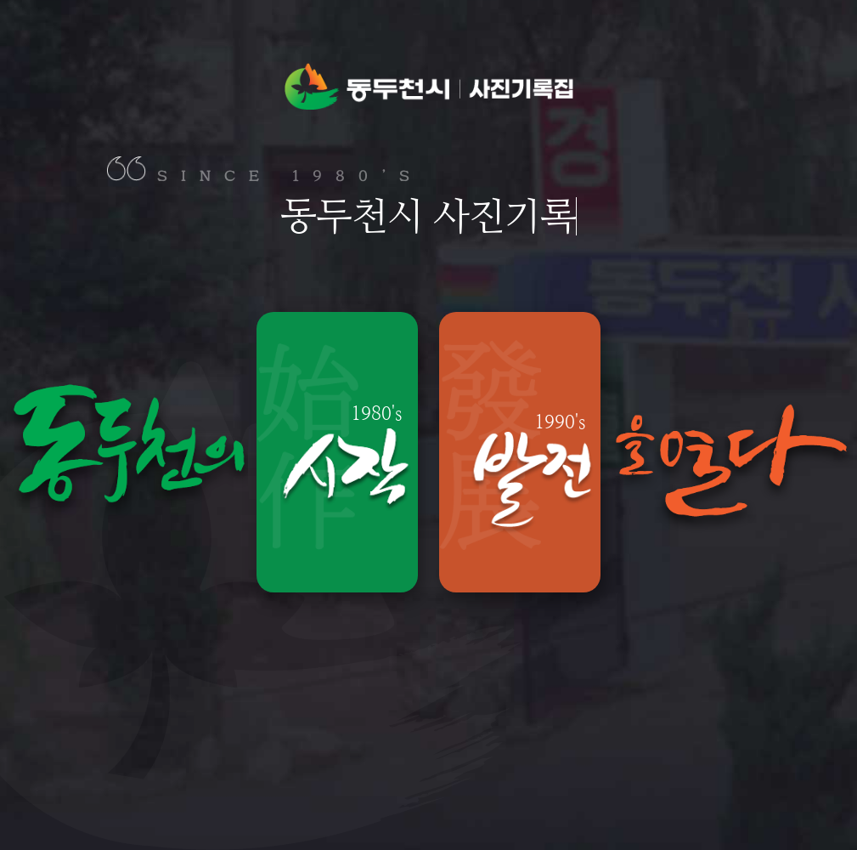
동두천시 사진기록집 (429, 86)
